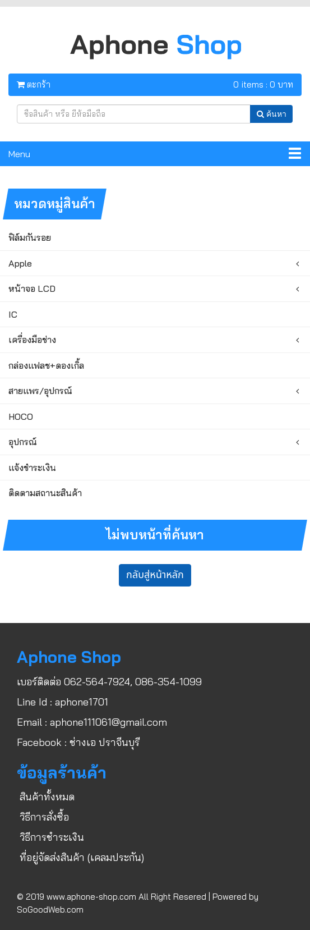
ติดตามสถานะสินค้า (45, 492)
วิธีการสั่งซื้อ (44, 816)
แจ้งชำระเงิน (32, 467)
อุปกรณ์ (22, 441)
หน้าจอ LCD (31, 288)
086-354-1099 (168, 681)
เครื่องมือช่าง (32, 339)
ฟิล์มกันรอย (29, 237)
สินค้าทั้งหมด (47, 796)
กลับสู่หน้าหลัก (155, 575)
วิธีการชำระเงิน (52, 837)
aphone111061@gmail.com (108, 722)
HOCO (20, 416)
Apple (20, 263)
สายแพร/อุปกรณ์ (40, 390)
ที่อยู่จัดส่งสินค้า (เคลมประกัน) (82, 857)
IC (12, 314)
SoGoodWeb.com (50, 909)
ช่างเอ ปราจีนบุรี (105, 742)
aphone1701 (81, 701)
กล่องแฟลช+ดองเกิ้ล (46, 365)
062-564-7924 (97, 681)
